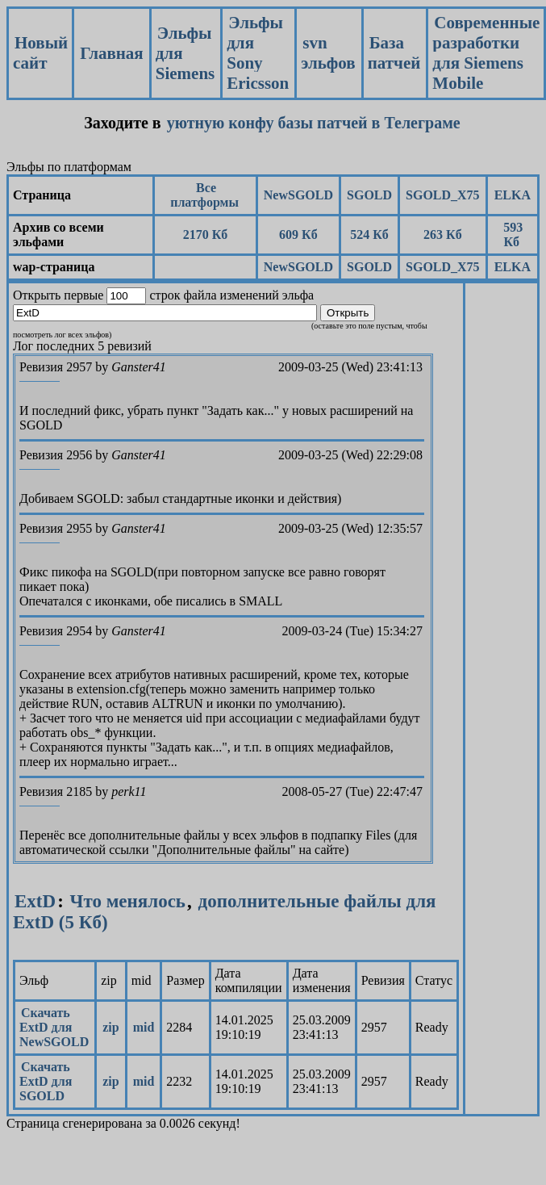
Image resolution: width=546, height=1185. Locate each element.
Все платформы (204, 195)
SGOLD (369, 195)
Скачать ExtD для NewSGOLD (54, 1027)
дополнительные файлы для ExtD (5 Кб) (224, 911)
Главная (112, 53)
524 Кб (369, 234)
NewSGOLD (298, 195)
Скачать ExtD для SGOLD (45, 1081)
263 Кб (442, 234)
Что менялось (127, 901)
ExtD (35, 901)
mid (144, 1027)
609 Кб (298, 234)
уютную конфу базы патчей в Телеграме (314, 123)
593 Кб (513, 234)
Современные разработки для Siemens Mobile (486, 53)
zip (110, 1027)
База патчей (394, 53)
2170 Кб (205, 234)
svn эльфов (328, 53)
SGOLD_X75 (443, 195)
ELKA (512, 195)
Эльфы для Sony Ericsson (258, 53)
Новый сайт (40, 53)
